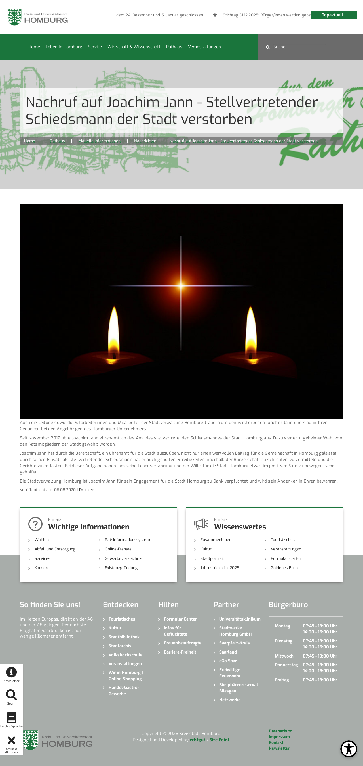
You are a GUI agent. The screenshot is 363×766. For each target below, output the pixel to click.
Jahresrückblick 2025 (220, 568)
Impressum (279, 737)
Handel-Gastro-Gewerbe (124, 690)
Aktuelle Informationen (100, 141)
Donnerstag (286, 665)
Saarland (228, 652)
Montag (282, 626)
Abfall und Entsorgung (55, 549)
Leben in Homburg (64, 47)
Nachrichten (145, 141)
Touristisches (283, 539)
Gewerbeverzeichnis (123, 558)
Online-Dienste (118, 549)
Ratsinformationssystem (127, 539)
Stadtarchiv (120, 646)
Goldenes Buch (284, 568)
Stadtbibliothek (124, 637)
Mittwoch (284, 656)
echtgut (197, 740)
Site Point (219, 740)
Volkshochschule (125, 655)
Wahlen (42, 539)
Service (95, 47)
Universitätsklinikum (239, 619)
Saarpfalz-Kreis (234, 643)
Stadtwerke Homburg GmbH (235, 631)
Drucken (86, 489)
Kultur (206, 549)
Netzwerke (229, 700)
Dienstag (283, 641)
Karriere (42, 568)
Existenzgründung (121, 568)
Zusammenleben (216, 539)
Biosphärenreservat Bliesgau (238, 688)
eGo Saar (228, 661)
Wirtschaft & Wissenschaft (134, 47)
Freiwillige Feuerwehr (229, 673)
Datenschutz (280, 731)
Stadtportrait (212, 558)
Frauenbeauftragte (182, 643)
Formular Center (286, 558)
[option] (130, 15)
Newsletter (279, 748)
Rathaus (174, 47)
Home (34, 47)
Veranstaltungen (204, 47)
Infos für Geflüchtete (175, 631)
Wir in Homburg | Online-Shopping (126, 675)
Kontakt (276, 742)
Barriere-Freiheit (180, 652)
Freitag (282, 680)
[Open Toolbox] (348, 748)
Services (42, 558)
